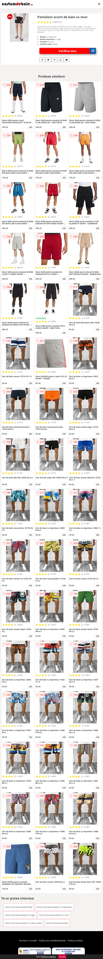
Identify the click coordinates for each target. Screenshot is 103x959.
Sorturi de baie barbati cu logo (20, 915)
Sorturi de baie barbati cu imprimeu (54, 907)
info (30, 127)
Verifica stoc (77, 51)
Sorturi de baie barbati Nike (18, 907)
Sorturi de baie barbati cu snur (54, 915)
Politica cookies (75, 940)
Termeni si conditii (28, 940)
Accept (62, 956)
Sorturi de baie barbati (57, 923)
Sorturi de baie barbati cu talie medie (23, 923)
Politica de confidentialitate (52, 940)
